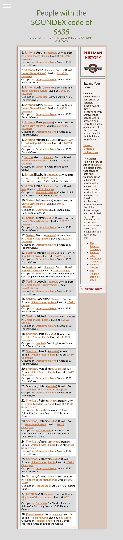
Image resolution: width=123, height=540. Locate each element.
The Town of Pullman (96, 260)
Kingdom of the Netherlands (41, 479)
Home (44, 38)
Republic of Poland (31, 255)
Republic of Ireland (35, 424)
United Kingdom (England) (39, 403)
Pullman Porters (94, 266)
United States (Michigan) (35, 221)
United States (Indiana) (37, 238)
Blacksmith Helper (46, 192)
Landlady (41, 343)
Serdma (31, 252)
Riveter (40, 273)
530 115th (65, 517)
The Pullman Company (95, 246)
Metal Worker (44, 430)
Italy (27, 177)
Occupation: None (46, 61)
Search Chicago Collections (90, 148)
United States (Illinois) (37, 55)
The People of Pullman (64, 38)
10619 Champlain (57, 389)
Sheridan (31, 334)
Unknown (30, 389)
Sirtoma (31, 476)
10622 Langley (61, 255)
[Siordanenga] (35, 514)
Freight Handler (44, 520)
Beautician (42, 209)
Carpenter (41, 96)
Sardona (30, 52)
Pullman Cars (94, 254)
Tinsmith (41, 409)
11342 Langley (49, 177)
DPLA (97, 164)
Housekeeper (43, 485)
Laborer (40, 166)
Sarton (29, 157)
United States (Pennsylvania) (41, 284)
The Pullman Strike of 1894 (94, 275)
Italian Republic (39, 517)
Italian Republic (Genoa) (34, 90)
